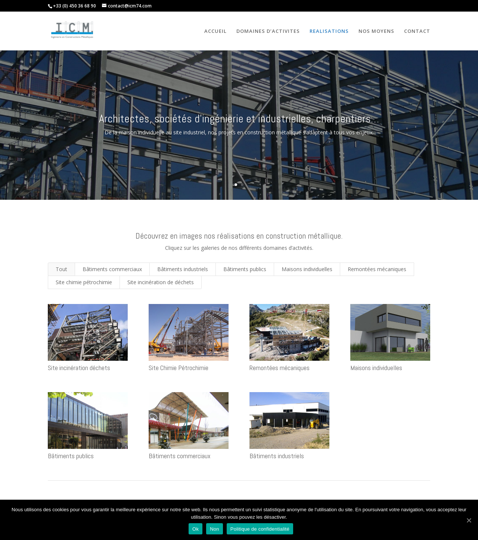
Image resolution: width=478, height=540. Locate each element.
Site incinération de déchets (160, 282)
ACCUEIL (215, 31)
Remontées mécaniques (377, 269)
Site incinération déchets (78, 367)
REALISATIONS (329, 31)
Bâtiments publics (244, 269)
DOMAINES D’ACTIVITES (268, 31)
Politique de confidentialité (259, 529)
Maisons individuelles (307, 269)
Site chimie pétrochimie (84, 282)
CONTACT (417, 31)
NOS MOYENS (376, 31)
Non (214, 529)
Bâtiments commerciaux (112, 269)
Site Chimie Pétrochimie (178, 367)
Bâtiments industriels (182, 269)
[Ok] (468, 520)
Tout (61, 269)
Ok (195, 529)
